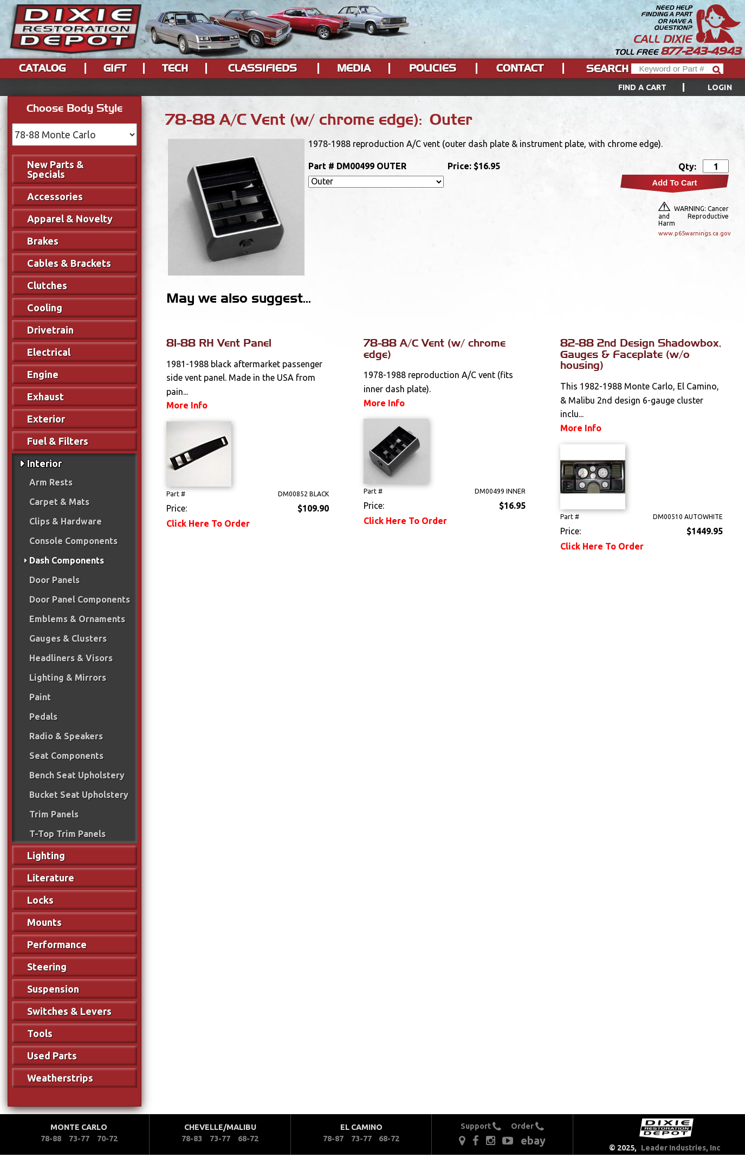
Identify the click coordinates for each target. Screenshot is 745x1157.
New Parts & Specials (55, 169)
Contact (519, 68)
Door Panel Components (79, 599)
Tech (175, 68)
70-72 (107, 1138)
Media (354, 68)
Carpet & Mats (59, 502)
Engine (43, 374)
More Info (187, 405)
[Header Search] (677, 68)
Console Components (73, 541)
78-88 (51, 1138)
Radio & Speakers (66, 736)
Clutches (47, 285)
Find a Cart (642, 87)
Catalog (42, 68)
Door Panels (54, 580)
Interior (44, 463)
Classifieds (262, 68)
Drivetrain (50, 329)
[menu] (372, 87)
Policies (432, 68)
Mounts (44, 922)
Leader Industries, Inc (681, 1147)
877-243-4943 (700, 50)
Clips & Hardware (65, 521)
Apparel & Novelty (70, 218)
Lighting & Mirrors (67, 677)
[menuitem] (663, 87)
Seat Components (66, 755)
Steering (47, 966)
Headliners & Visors (71, 658)
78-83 (192, 1138)
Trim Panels (54, 814)
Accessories (55, 196)
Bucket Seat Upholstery (78, 795)
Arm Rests (51, 482)
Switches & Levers (69, 1011)
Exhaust (45, 396)
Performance (57, 944)
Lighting (46, 855)
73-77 (79, 1138)
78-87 (333, 1138)
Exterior (46, 418)
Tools (40, 1033)
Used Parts (52, 1055)
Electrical (48, 352)
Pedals (43, 716)
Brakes (43, 240)
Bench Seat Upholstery (77, 775)
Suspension (53, 988)
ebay (533, 1140)
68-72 (248, 1138)
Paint (40, 697)
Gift (114, 68)
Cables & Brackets (69, 263)
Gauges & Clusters (68, 638)
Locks (40, 899)
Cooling (44, 307)
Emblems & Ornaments (77, 619)
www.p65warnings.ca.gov (693, 233)
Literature (50, 877)
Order (527, 1126)
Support (481, 1126)
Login (720, 87)
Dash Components (66, 560)
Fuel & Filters (57, 441)
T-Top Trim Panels (67, 834)
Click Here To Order (208, 523)
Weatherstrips (60, 1077)
